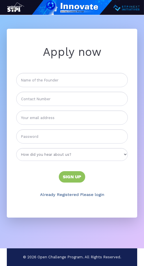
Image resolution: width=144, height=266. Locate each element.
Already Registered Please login (72, 194)
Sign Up (72, 176)
